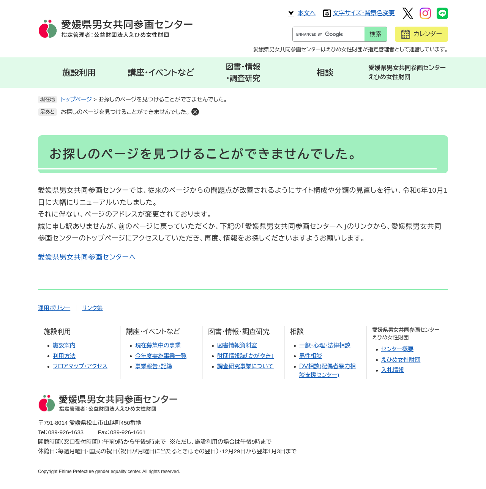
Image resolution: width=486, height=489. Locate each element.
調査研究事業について (245, 366)
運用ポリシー (54, 308)
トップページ (76, 99)
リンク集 (92, 308)
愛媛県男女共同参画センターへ (87, 257)
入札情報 (392, 370)
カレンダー (428, 34)
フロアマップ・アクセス (80, 366)
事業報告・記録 (153, 366)
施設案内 (64, 345)
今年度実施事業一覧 (160, 356)
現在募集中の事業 (158, 345)
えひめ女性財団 (400, 359)
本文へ (307, 13)
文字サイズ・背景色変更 (364, 13)
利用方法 (64, 356)
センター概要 (397, 349)
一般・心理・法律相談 (324, 345)
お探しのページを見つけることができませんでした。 (125, 112)
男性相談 (310, 356)
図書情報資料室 (237, 345)
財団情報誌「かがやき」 (245, 356)
